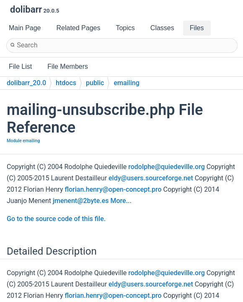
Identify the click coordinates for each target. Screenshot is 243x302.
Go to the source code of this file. (56, 219)
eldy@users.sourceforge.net (151, 178)
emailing (126, 83)
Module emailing (23, 140)
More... (120, 201)
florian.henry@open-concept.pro (113, 189)
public (95, 83)
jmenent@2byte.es (81, 201)
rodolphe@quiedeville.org (166, 167)
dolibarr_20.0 (26, 83)
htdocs (66, 83)
